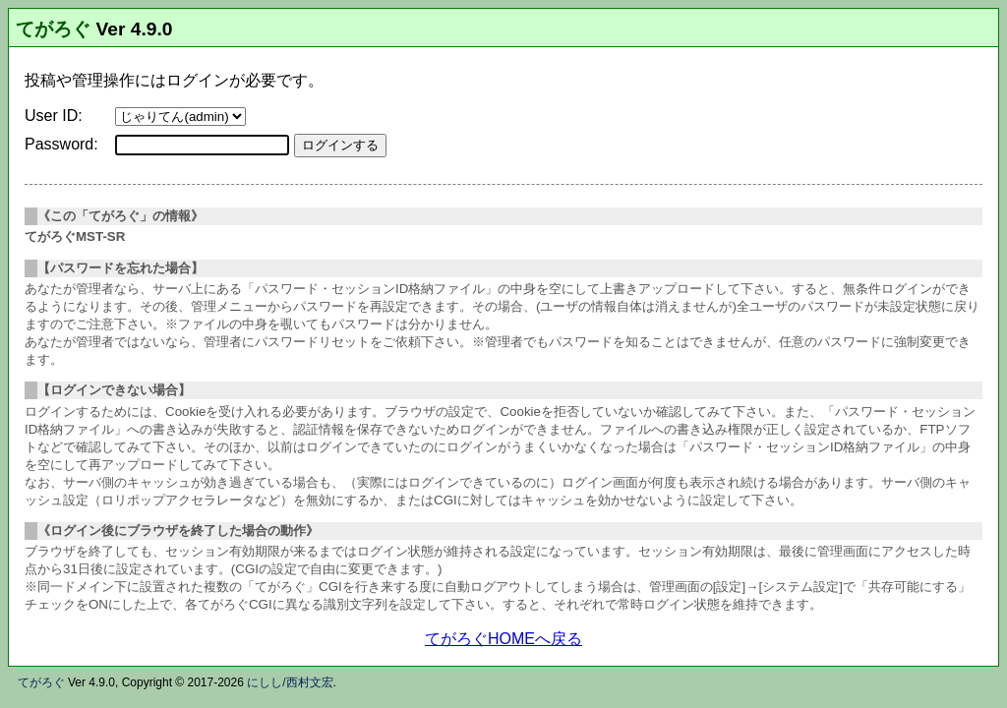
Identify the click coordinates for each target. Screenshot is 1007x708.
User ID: (54, 115)
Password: (61, 144)
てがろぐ (53, 29)
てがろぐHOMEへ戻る (503, 638)
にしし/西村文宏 (289, 682)
